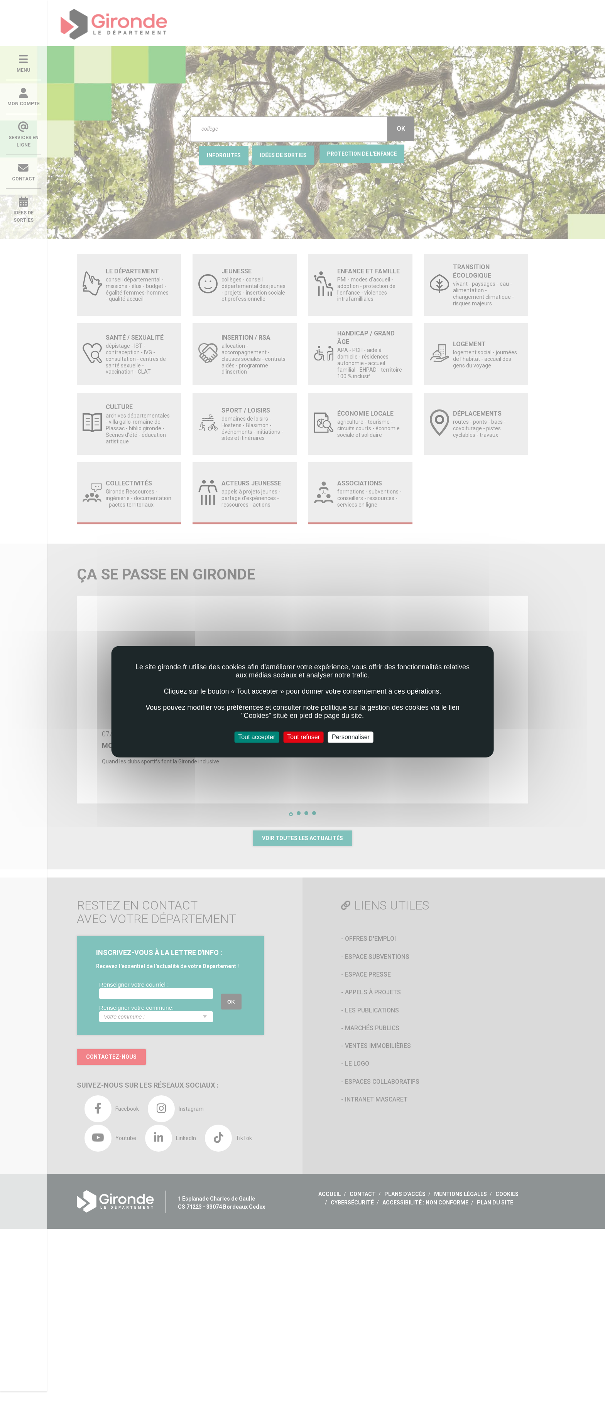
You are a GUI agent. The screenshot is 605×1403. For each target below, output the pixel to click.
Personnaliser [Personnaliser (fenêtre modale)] (351, 737)
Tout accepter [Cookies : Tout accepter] (256, 737)
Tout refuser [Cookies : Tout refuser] (303, 737)
